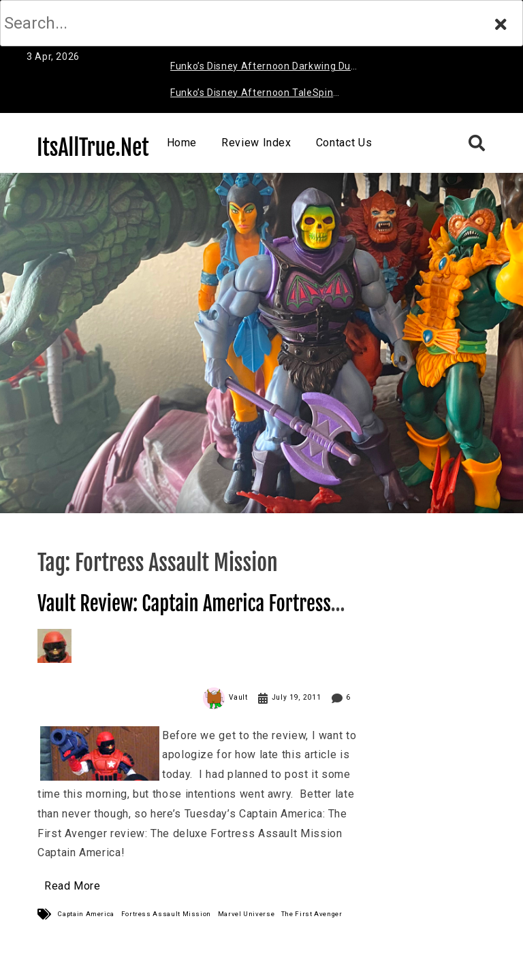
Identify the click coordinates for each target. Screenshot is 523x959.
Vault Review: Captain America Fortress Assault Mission (184, 615)
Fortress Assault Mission (166, 913)
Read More (72, 885)
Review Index (256, 142)
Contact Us (344, 142)
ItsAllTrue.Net (93, 147)
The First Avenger (312, 913)
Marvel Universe (246, 913)
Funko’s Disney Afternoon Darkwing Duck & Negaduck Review (265, 68)
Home (182, 142)
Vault (238, 697)
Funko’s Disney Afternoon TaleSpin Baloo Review (251, 95)
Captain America (86, 913)
